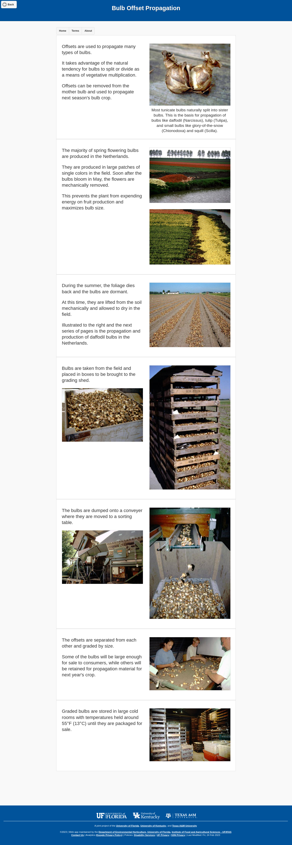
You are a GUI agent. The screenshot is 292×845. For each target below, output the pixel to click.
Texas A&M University (184, 826)
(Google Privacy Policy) (109, 835)
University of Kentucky (153, 826)
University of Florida (127, 826)
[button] (9, 4)
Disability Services (144, 835)
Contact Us (77, 835)
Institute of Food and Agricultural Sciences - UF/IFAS (201, 832)
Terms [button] (75, 30)
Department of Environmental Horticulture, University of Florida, (135, 832)
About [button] (88, 30)
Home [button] (62, 30)
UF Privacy (163, 835)
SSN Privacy (178, 835)
